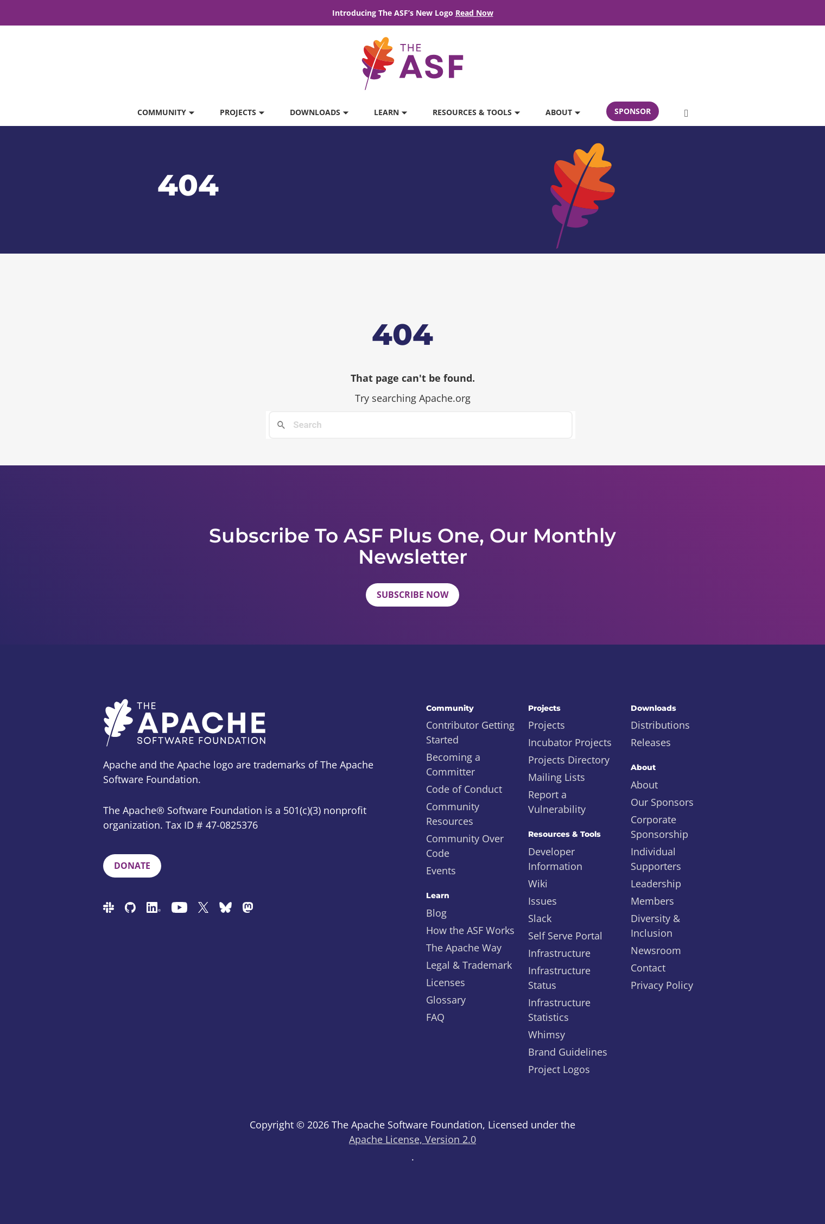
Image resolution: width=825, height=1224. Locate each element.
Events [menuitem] (441, 870)
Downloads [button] (319, 112)
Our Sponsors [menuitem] (662, 802)
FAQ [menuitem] (435, 1017)
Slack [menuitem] (539, 918)
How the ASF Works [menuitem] (470, 930)
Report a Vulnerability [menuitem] (557, 802)
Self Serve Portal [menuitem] (565, 935)
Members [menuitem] (652, 900)
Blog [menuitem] (436, 912)
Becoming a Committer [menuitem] (453, 764)
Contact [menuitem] (648, 967)
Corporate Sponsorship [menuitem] (659, 827)
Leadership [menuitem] (656, 883)
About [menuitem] (644, 784)
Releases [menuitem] (651, 742)
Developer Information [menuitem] (555, 859)
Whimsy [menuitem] (546, 1034)
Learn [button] (390, 112)
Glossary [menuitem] (446, 999)
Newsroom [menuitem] (656, 950)
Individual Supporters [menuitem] (656, 859)
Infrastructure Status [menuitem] (559, 978)
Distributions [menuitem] (660, 724)
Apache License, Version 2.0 (412, 1139)
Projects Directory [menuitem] (569, 759)
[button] (686, 112)
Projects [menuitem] (546, 724)
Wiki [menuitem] (538, 883)
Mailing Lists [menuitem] (556, 777)
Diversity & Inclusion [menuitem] (655, 925)
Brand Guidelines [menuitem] (567, 1051)
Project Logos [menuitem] (559, 1069)
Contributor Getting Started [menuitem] (470, 732)
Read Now (474, 13)
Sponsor (632, 111)
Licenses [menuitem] (445, 982)
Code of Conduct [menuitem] (464, 789)
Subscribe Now (412, 595)
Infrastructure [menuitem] (559, 953)
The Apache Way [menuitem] (464, 947)
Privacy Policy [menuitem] (662, 985)
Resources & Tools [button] (476, 112)
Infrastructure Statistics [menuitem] (559, 1010)
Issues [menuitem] (542, 900)
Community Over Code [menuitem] (465, 846)
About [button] (562, 112)
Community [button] (165, 112)
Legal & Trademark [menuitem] (469, 964)
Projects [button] (242, 112)
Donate (132, 866)
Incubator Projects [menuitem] (570, 742)
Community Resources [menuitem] (452, 814)
